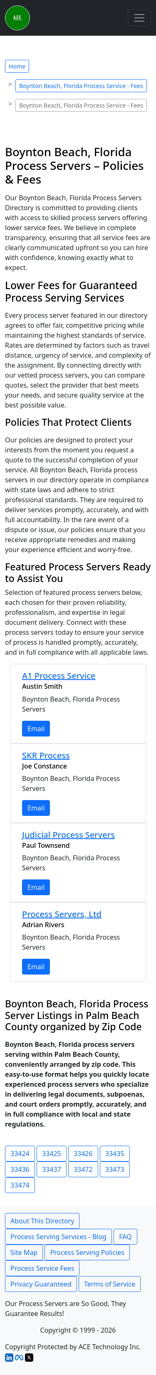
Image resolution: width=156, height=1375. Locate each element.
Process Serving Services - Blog (58, 1236)
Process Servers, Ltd (62, 914)
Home (17, 66)
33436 (20, 1169)
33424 (20, 1153)
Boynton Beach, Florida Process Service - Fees (81, 86)
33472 (83, 1169)
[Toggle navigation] (139, 18)
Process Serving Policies (87, 1252)
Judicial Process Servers (68, 834)
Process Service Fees (42, 1268)
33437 (51, 1169)
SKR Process (46, 755)
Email (36, 728)
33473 (114, 1169)
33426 (83, 1153)
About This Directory (42, 1220)
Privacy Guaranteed (41, 1284)
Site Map (23, 1252)
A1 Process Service (58, 675)
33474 (20, 1185)
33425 (51, 1153)
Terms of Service (109, 1284)
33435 (114, 1153)
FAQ (125, 1236)
